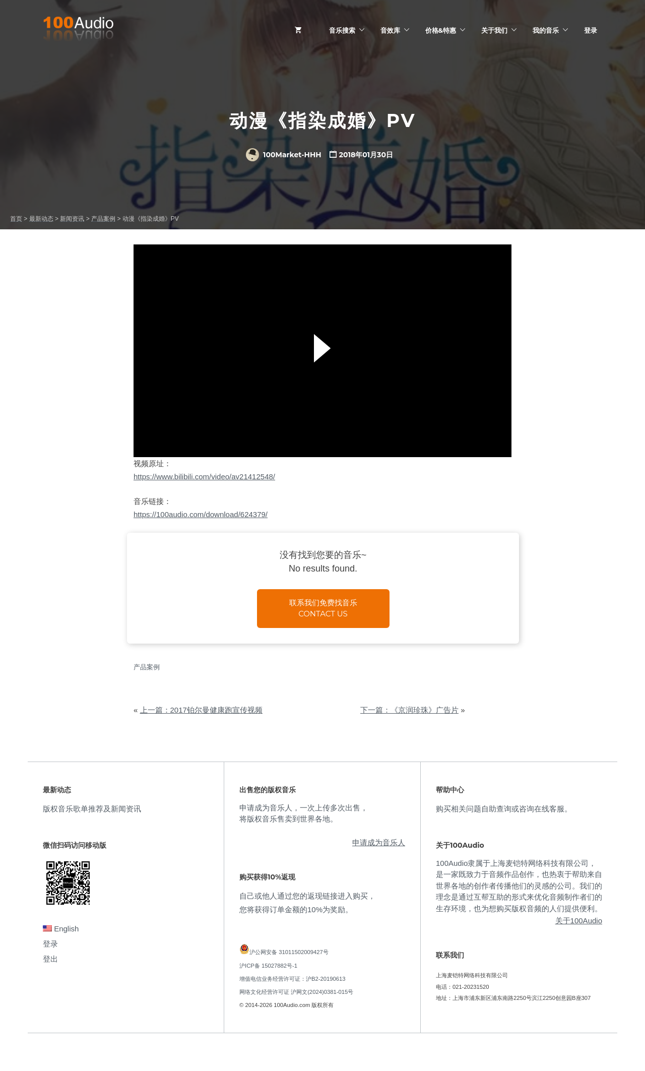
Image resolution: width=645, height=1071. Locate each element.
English (61, 928)
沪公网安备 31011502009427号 (289, 952)
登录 (590, 30)
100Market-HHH (283, 154)
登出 (50, 959)
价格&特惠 (440, 30)
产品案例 (147, 667)
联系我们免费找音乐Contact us (323, 608)
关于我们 (494, 30)
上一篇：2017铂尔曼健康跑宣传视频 (201, 710)
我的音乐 (546, 30)
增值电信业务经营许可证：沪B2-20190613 (292, 979)
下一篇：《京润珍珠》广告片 (409, 710)
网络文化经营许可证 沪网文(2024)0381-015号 (296, 992)
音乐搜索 (342, 30)
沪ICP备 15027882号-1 (268, 966)
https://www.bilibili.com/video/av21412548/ (204, 476)
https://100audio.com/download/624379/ (201, 514)
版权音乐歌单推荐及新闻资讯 (92, 808)
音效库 (390, 30)
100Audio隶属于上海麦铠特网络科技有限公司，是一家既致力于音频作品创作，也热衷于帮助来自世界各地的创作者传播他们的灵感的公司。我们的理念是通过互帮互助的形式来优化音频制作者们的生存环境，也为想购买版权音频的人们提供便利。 (519, 886)
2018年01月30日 (366, 154)
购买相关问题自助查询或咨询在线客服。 (504, 808)
